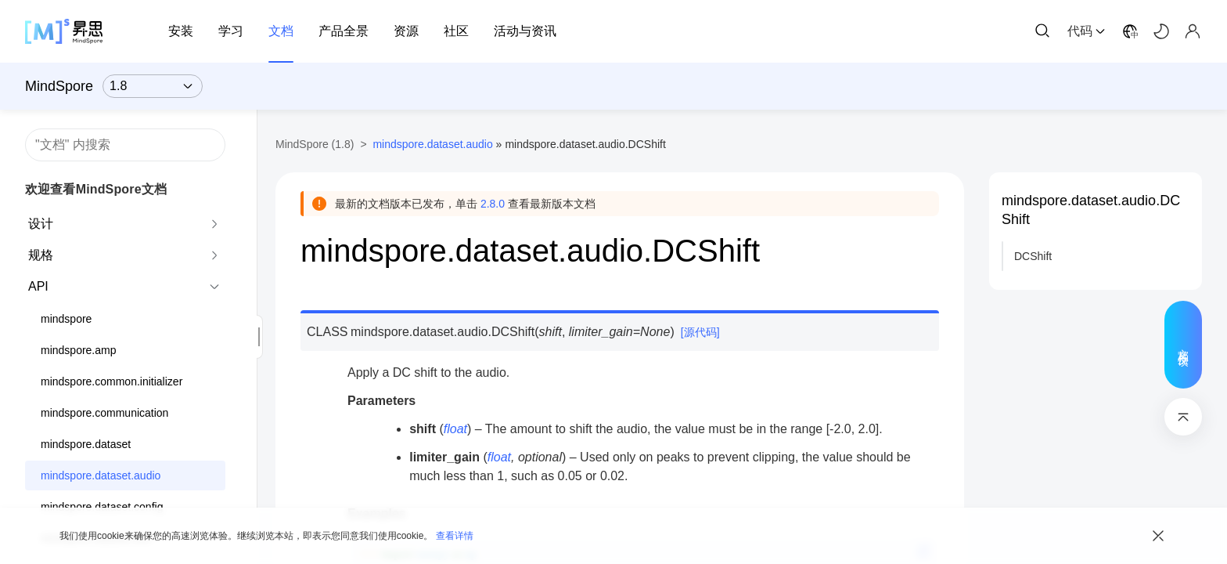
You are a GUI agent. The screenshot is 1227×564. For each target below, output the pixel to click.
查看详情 (454, 535)
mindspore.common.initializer (111, 381)
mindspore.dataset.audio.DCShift (1091, 210)
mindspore (66, 319)
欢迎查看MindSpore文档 (96, 189)
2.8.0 (492, 203)
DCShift (1033, 256)
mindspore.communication (104, 413)
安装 (180, 31)
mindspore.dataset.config (102, 507)
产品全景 (343, 31)
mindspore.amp (79, 350)
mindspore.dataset (86, 444)
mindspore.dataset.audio (100, 475)
